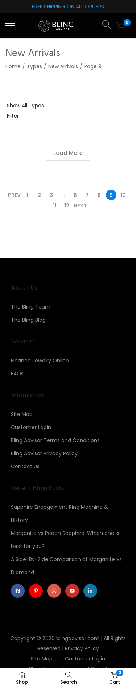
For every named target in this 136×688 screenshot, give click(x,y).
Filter (13, 115)
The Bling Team (30, 306)
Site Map (22, 414)
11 (55, 205)
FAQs (17, 373)
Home (13, 66)
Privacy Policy (82, 648)
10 (123, 195)
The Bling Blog (28, 320)
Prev (14, 195)
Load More (68, 153)
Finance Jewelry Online (40, 360)
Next (80, 205)
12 (66, 205)
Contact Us (25, 466)
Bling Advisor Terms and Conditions (55, 440)
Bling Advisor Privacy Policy (44, 453)
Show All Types (25, 105)
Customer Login (31, 427)
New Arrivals (63, 66)
